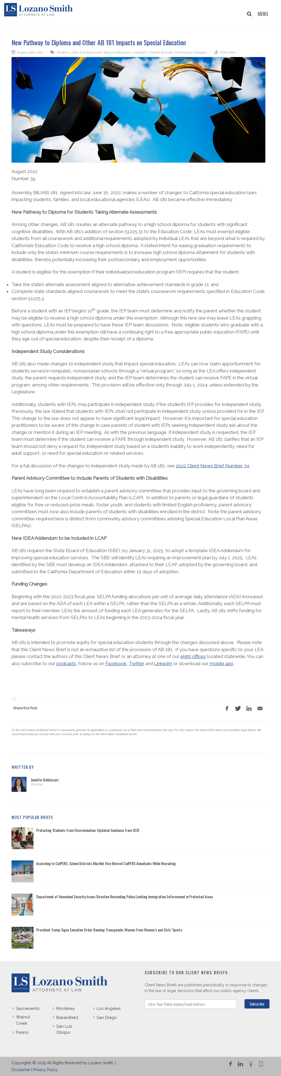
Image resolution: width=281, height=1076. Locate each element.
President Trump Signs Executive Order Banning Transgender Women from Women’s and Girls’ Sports (109, 930)
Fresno (22, 1032)
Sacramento (28, 1008)
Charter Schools (160, 52)
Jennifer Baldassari (44, 780)
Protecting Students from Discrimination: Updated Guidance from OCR (87, 830)
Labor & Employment (86, 52)
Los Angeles (108, 1008)
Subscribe (257, 1004)
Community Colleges (190, 52)
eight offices (193, 656)
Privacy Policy (45, 1069)
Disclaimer (21, 1069)
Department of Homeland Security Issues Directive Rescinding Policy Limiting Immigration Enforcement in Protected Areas (124, 896)
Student (62, 52)
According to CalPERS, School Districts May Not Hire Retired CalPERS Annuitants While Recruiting (106, 863)
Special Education (117, 52)
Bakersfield (67, 1017)
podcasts (66, 663)
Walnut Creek (23, 1020)
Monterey (65, 1008)
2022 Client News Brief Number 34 (212, 465)
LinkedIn (163, 663)
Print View (227, 52)
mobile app (221, 663)
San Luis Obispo (64, 1029)
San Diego (107, 1017)
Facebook (116, 663)
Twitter (136, 663)
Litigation (140, 52)
